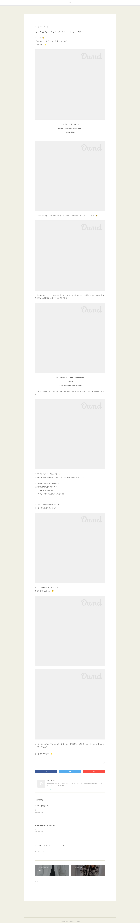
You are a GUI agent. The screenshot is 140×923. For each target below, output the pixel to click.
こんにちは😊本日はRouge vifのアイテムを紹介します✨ (52, 849)
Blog (70, 2)
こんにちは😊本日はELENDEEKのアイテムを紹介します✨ (52, 829)
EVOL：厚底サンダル (42, 806)
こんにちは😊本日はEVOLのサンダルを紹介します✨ (51, 810)
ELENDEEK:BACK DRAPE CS (46, 825)
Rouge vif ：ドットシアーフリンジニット (49, 845)
